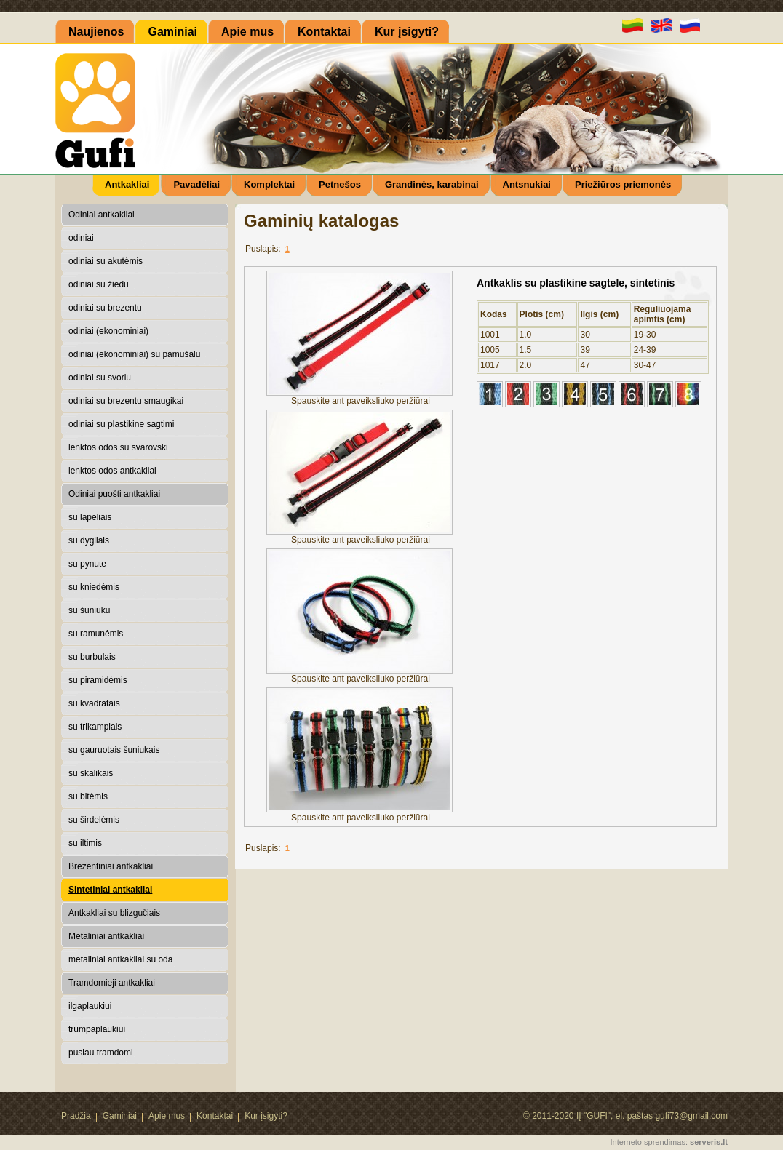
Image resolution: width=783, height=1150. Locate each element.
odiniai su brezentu (105, 308)
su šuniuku (89, 610)
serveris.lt (709, 1142)
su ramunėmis (95, 633)
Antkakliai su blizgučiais (114, 913)
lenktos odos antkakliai (112, 471)
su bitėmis (88, 796)
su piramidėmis (97, 680)
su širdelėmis (93, 820)
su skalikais (90, 773)
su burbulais (92, 657)
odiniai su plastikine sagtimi (121, 424)
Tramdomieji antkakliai (111, 983)
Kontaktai (214, 1116)
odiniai (81, 238)
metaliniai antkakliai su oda (120, 959)
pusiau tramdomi (100, 1052)
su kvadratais (94, 703)
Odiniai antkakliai (101, 214)
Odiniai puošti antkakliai (114, 494)
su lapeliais (89, 517)
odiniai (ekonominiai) (108, 331)
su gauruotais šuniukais (113, 750)
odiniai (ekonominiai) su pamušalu (134, 354)
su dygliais (88, 540)
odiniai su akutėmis (105, 261)
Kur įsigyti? (266, 1116)
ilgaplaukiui (89, 1006)
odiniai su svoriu (99, 377)
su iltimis (85, 843)
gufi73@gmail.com (691, 1116)
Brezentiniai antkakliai (110, 866)
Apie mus (166, 1116)
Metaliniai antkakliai (106, 936)
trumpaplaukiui (96, 1029)
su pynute (87, 564)
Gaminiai (120, 1116)
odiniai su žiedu (98, 284)
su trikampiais (95, 727)
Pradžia (76, 1116)
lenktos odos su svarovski (118, 447)
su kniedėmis (93, 587)
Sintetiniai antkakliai (110, 890)
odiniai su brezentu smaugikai (125, 401)
